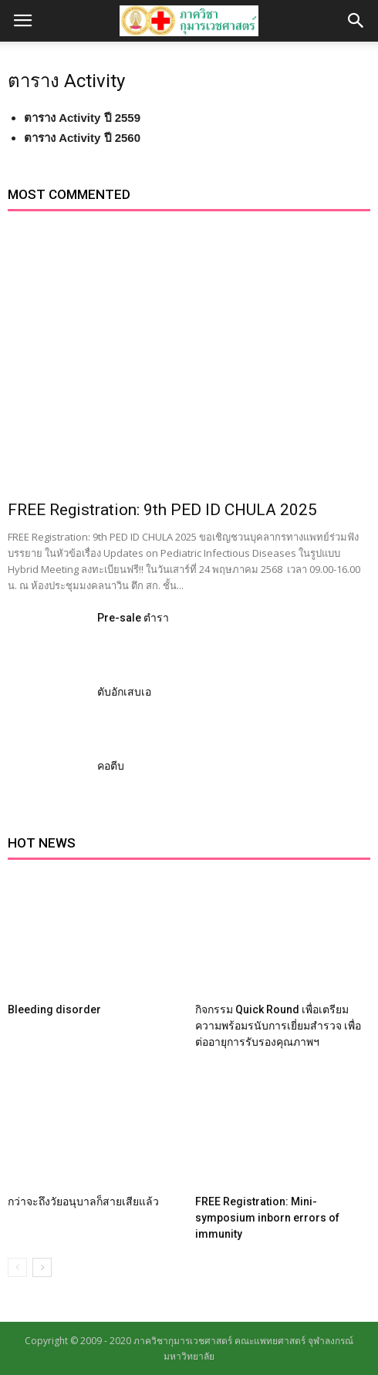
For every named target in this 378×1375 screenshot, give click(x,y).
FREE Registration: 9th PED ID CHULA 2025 (162, 509)
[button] (356, 21)
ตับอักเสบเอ (124, 692)
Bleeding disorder (54, 1009)
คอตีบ (110, 766)
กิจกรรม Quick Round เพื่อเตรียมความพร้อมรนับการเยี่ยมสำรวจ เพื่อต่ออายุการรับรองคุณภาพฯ (278, 1025)
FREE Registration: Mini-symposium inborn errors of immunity (267, 1217)
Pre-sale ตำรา (133, 618)
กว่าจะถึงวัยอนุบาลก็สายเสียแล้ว (83, 1201)
